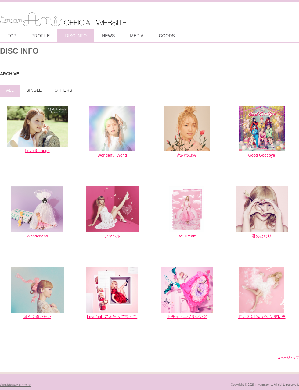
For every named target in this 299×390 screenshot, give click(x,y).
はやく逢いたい (37, 316)
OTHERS (63, 90)
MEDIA (136, 35)
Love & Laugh (37, 150)
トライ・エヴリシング (187, 316)
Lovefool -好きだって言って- (112, 316)
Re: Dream (186, 236)
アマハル (112, 236)
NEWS (108, 35)
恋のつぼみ (187, 155)
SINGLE (34, 90)
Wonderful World (112, 155)
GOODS (167, 35)
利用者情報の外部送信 (15, 385)
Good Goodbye (261, 155)
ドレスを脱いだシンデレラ (262, 316)
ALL (10, 90)
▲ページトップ (288, 357)
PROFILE (41, 35)
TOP (12, 35)
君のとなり (262, 236)
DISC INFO (76, 35)
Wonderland (37, 236)
